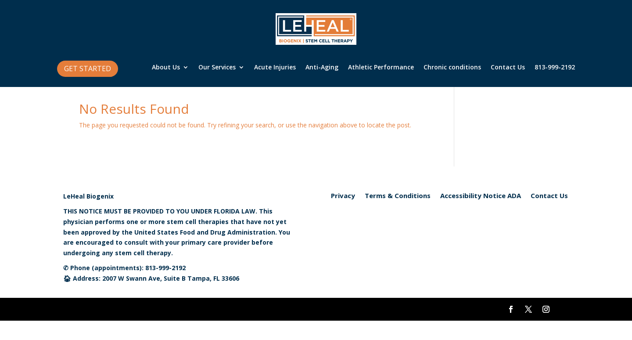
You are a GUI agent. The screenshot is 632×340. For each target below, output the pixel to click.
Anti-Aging (321, 67)
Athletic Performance (381, 67)
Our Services (217, 67)
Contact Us (508, 67)
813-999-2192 (555, 67)
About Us (166, 67)
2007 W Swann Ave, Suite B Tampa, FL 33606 (170, 278)
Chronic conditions (452, 67)
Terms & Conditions (398, 196)
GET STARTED (87, 68)
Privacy (343, 196)
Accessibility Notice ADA (480, 196)
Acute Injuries (275, 67)
